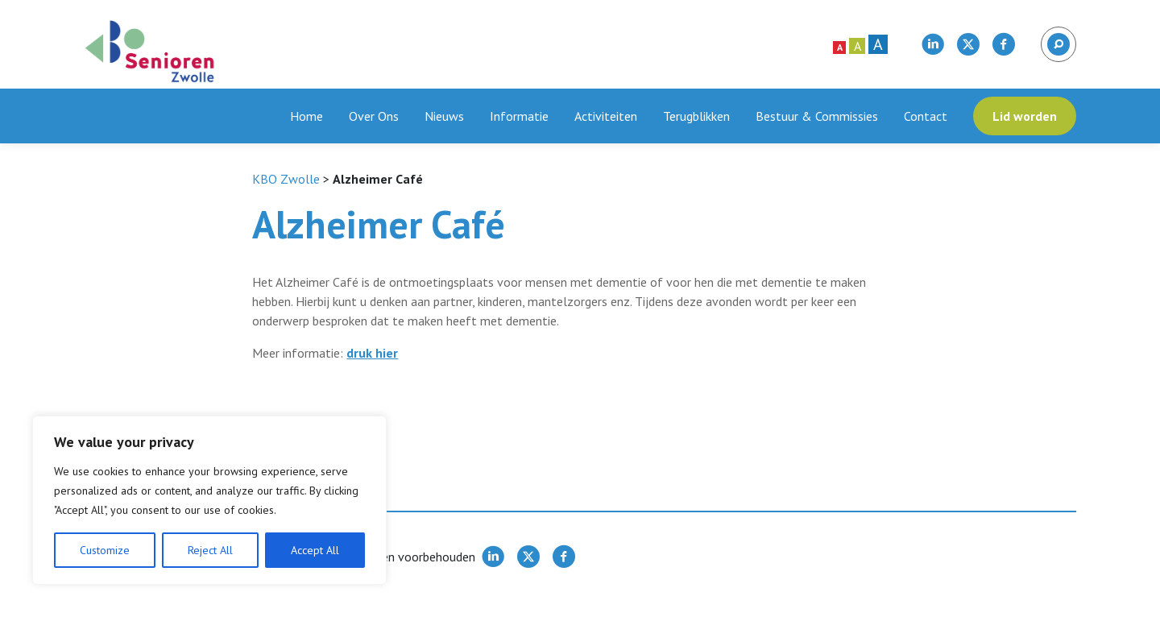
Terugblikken (696, 116)
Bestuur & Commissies (817, 116)
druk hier (372, 353)
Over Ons (374, 116)
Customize (105, 550)
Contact (925, 116)
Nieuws (444, 116)
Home (306, 116)
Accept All (315, 550)
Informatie (519, 116)
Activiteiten (605, 116)
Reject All (210, 550)
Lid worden (1024, 116)
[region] (209, 500)
